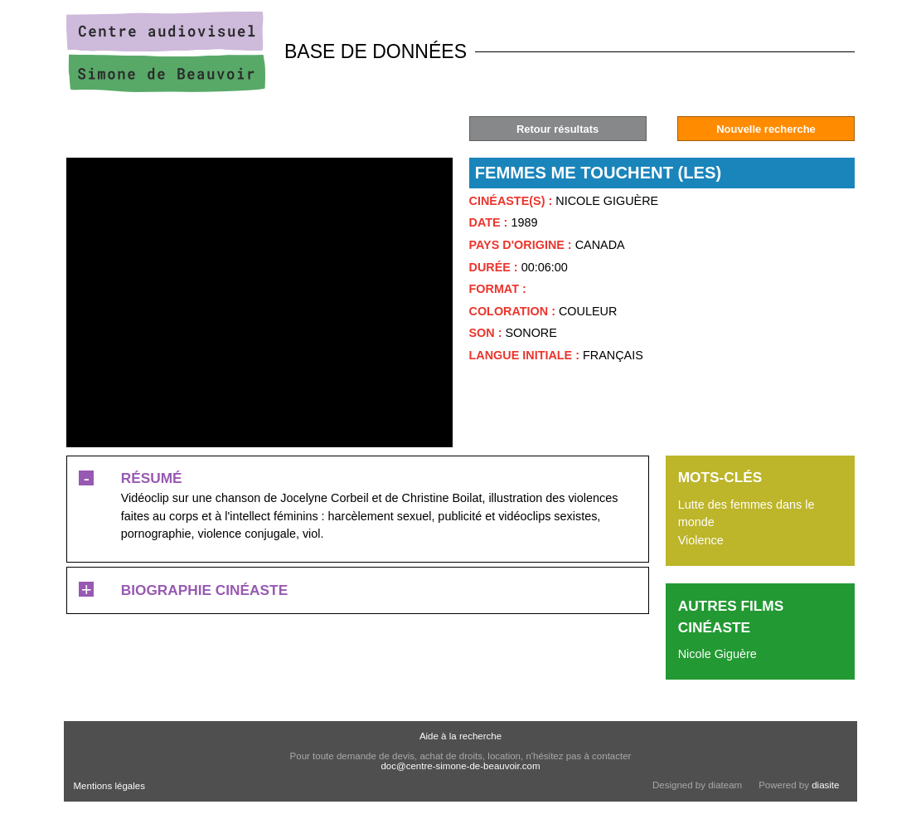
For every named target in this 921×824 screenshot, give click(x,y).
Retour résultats (557, 129)
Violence (701, 540)
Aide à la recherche (460, 736)
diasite (825, 785)
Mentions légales (109, 786)
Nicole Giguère (717, 654)
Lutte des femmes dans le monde (746, 513)
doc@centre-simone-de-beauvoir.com (460, 766)
